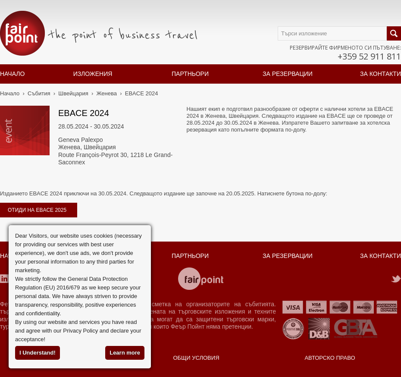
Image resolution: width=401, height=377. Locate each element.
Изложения (93, 73)
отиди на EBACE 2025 (37, 210)
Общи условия (196, 358)
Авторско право (329, 358)
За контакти (380, 73)
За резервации (288, 73)
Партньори (190, 73)
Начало (12, 73)
